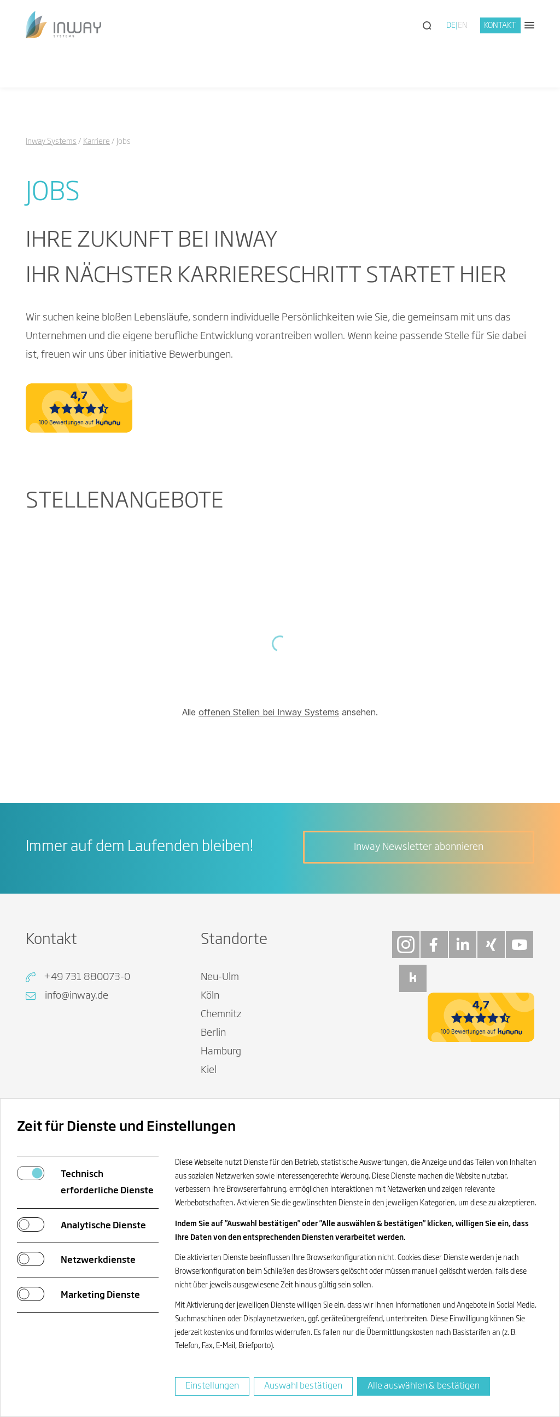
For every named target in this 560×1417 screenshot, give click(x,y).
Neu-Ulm (220, 977)
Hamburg (221, 1052)
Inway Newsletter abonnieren (418, 847)
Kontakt (500, 26)
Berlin (213, 1033)
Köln (210, 996)
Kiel (209, 1070)
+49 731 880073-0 (87, 977)
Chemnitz (221, 1014)
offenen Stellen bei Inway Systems (269, 712)
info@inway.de (76, 996)
